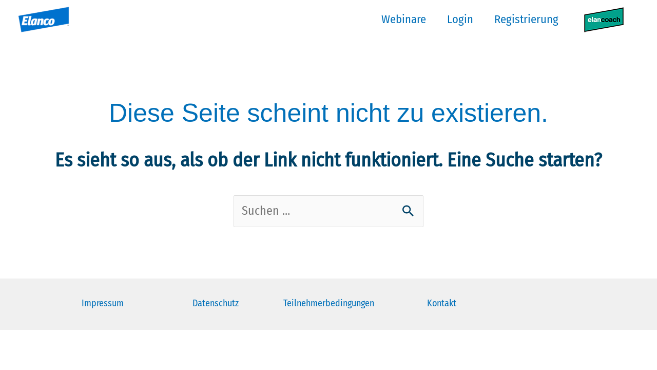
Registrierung (524, 19)
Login (455, 19)
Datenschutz (215, 304)
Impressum (103, 304)
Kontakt (441, 304)
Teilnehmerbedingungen (328, 304)
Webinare (397, 19)
